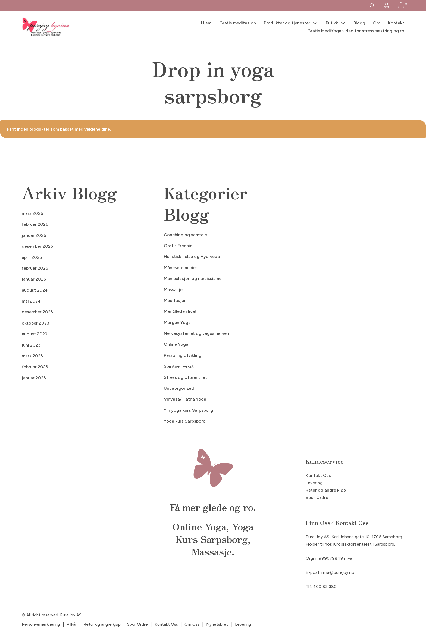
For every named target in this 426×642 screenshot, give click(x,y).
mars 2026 (32, 213)
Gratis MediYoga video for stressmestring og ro (355, 30)
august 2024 (35, 290)
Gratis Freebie (178, 245)
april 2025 (32, 257)
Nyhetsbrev (217, 624)
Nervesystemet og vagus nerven (196, 333)
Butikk (332, 23)
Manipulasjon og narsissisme (192, 278)
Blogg (359, 23)
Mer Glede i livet (180, 311)
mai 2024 (31, 301)
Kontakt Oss (318, 475)
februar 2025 (35, 268)
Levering (314, 482)
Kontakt (396, 23)
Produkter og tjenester (287, 23)
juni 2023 (31, 345)
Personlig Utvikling (182, 355)
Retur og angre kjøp (326, 490)
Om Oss (191, 624)
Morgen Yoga (177, 322)
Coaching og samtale (185, 234)
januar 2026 (34, 235)
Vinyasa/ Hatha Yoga (185, 399)
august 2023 (34, 333)
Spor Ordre (317, 497)
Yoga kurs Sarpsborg (185, 421)
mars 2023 (32, 355)
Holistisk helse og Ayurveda (192, 256)
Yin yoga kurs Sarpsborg (188, 410)
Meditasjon (175, 300)
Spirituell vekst (179, 366)
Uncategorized (179, 388)
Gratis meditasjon (237, 23)
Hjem (206, 23)
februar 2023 (35, 366)
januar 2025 (34, 279)
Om (376, 23)
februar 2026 (35, 224)
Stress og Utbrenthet (185, 377)
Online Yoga (176, 344)
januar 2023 (34, 377)
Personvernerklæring (41, 624)
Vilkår (72, 624)
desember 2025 (37, 246)
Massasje (173, 289)
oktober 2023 (35, 323)
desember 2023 (37, 311)
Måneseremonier (180, 267)
